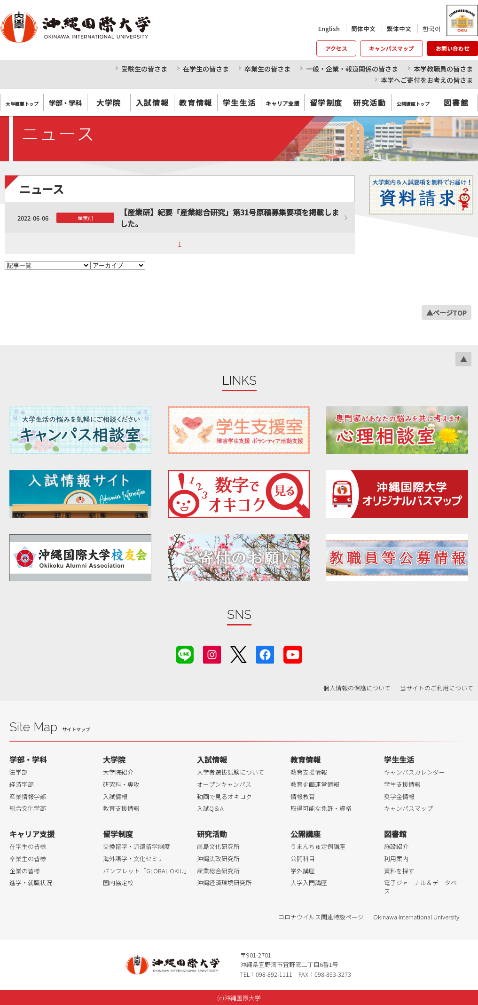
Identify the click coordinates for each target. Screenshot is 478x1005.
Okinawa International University (416, 916)
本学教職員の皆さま (443, 68)
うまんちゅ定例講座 (317, 846)
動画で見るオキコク (224, 796)
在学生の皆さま (206, 68)
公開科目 (302, 858)
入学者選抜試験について (230, 772)
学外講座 (302, 870)
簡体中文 (363, 28)
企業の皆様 (24, 870)
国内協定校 (118, 882)
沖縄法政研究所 (218, 858)
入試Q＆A (210, 808)
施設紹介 (396, 846)
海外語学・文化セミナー (136, 858)
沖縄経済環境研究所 (224, 882)
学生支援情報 (402, 784)
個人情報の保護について (357, 687)
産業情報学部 (27, 796)
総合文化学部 (27, 808)
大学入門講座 (308, 882)
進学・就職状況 (30, 882)
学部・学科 (28, 759)
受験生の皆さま (144, 68)
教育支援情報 (121, 808)
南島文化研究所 (218, 846)
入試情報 (152, 102)
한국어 (432, 28)
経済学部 (21, 784)
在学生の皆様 (27, 846)
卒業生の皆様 (27, 858)
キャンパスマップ (391, 48)
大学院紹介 (118, 772)
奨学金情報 (399, 796)
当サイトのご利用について (436, 687)
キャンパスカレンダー (414, 772)
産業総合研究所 (218, 870)
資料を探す (399, 870)
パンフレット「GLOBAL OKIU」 (146, 870)
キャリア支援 (32, 833)
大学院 (108, 102)
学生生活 (239, 102)
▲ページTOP (446, 312)
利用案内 (396, 858)
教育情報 (195, 102)
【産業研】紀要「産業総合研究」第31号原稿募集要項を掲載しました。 (229, 217)
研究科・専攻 (121, 784)
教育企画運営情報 (314, 784)
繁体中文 (399, 28)
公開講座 (305, 833)
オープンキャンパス (224, 784)
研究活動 (369, 102)
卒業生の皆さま (267, 68)
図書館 (456, 102)
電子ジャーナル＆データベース (423, 886)
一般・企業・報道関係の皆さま (352, 68)
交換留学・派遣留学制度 (136, 846)
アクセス (336, 48)
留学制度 (326, 102)
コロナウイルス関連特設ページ (321, 916)
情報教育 (302, 796)
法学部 (18, 772)
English (329, 28)
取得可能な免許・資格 (321, 808)
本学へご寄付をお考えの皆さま (427, 80)
